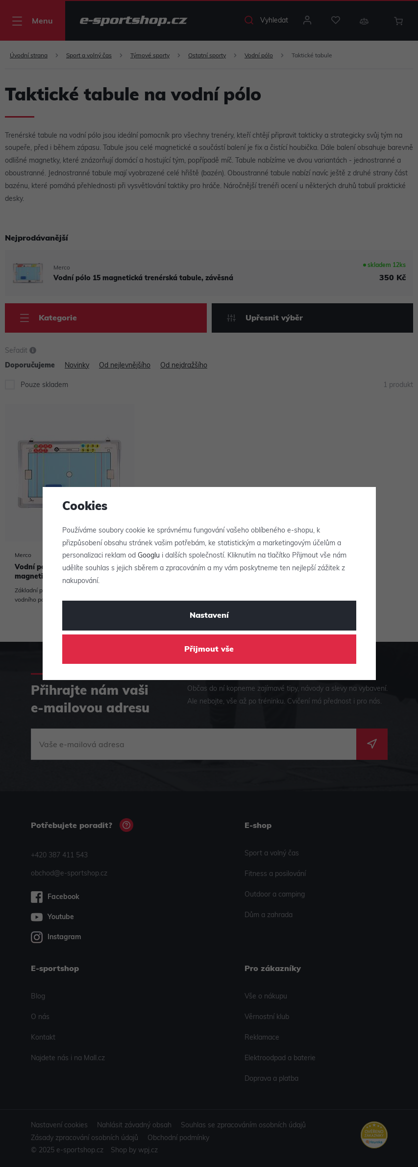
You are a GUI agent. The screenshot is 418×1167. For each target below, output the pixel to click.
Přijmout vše (209, 650)
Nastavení (209, 616)
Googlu (149, 555)
